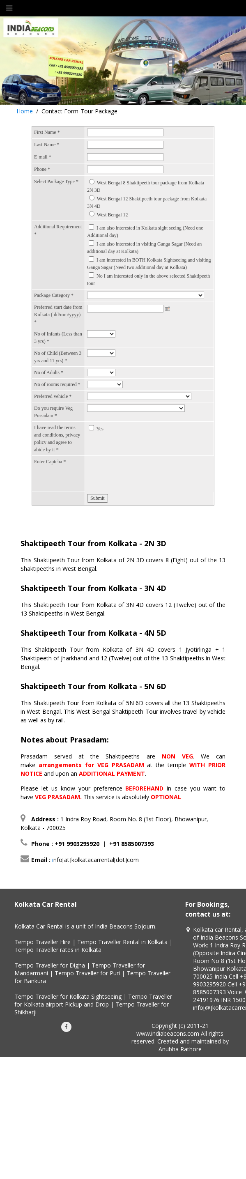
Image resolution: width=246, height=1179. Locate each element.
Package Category (54, 295)
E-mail (42, 157)
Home (24, 111)
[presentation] (149, 474)
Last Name (46, 144)
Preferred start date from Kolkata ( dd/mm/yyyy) (58, 314)
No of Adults (48, 372)
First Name (47, 132)
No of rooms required (57, 384)
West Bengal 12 (112, 215)
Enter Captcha (50, 461)
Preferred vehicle (52, 396)
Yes (100, 429)
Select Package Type (56, 181)
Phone (42, 169)
